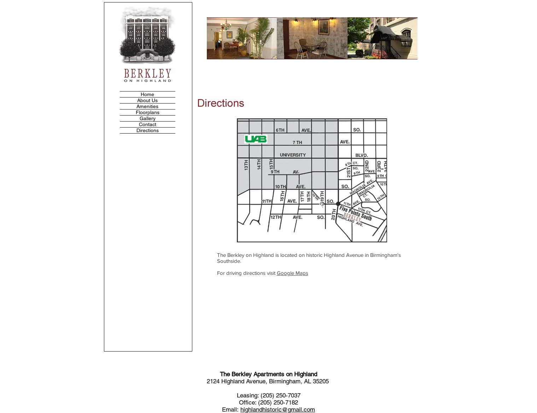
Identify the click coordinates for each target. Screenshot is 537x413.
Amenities (147, 106)
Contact (147, 124)
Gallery (148, 118)
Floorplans (147, 112)
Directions (147, 130)
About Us (147, 100)
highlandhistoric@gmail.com (277, 409)
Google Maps (292, 273)
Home (147, 94)
